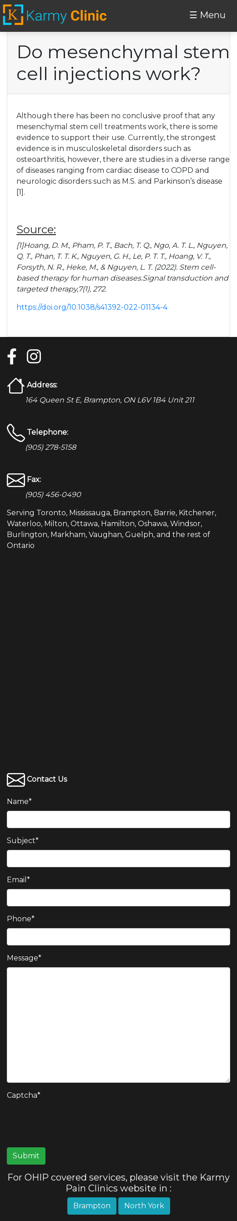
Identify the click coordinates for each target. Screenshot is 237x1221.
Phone (21, 918)
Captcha (23, 1095)
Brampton (92, 1205)
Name (19, 801)
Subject (23, 840)
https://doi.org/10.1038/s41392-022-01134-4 (91, 307)
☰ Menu (207, 15)
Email (18, 879)
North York (144, 1205)
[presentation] (76, 1122)
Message (24, 958)
